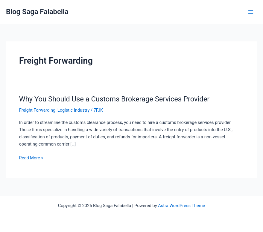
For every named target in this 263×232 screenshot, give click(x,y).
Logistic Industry (73, 110)
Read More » (31, 157)
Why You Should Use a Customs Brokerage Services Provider (114, 99)
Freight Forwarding (37, 110)
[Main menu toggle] (250, 12)
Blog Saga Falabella (37, 12)
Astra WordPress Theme (181, 205)
